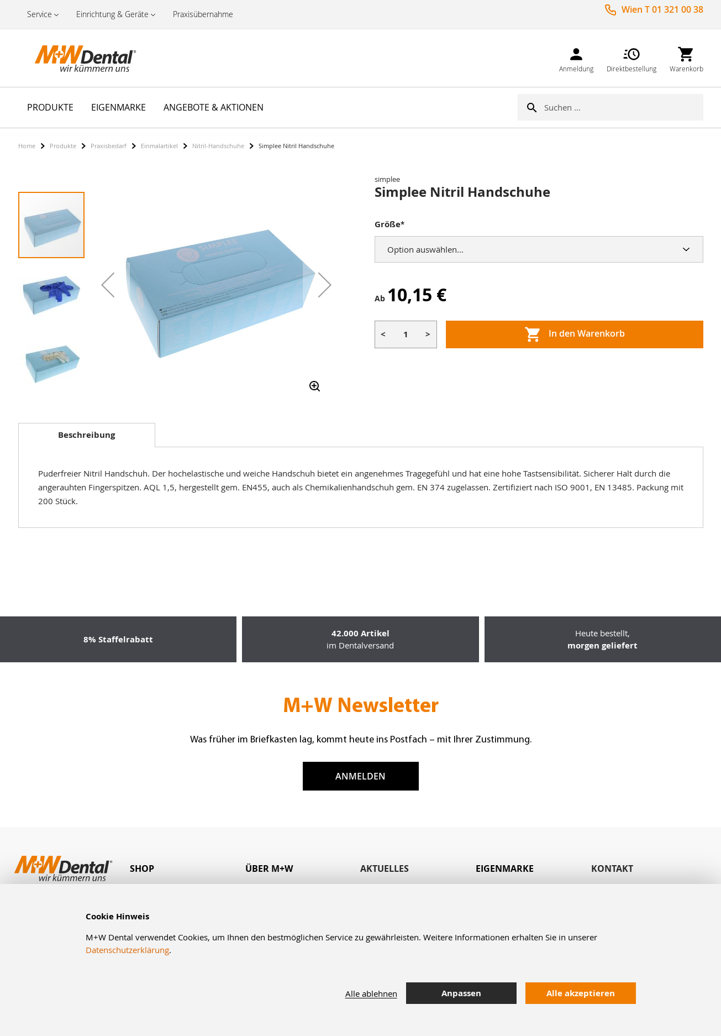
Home (26, 146)
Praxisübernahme (203, 14)
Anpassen (461, 993)
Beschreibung (86, 435)
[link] (576, 58)
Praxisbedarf (109, 146)
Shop (142, 868)
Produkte (63, 146)
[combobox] (623, 107)
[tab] (86, 435)
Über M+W (269, 868)
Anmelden (360, 776)
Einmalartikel (159, 146)
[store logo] (73, 58)
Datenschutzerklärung (127, 949)
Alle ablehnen (371, 993)
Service (39, 14)
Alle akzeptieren (580, 993)
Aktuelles (384, 868)
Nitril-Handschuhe (218, 146)
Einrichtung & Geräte (112, 14)
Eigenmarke (505, 868)
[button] (108, 285)
